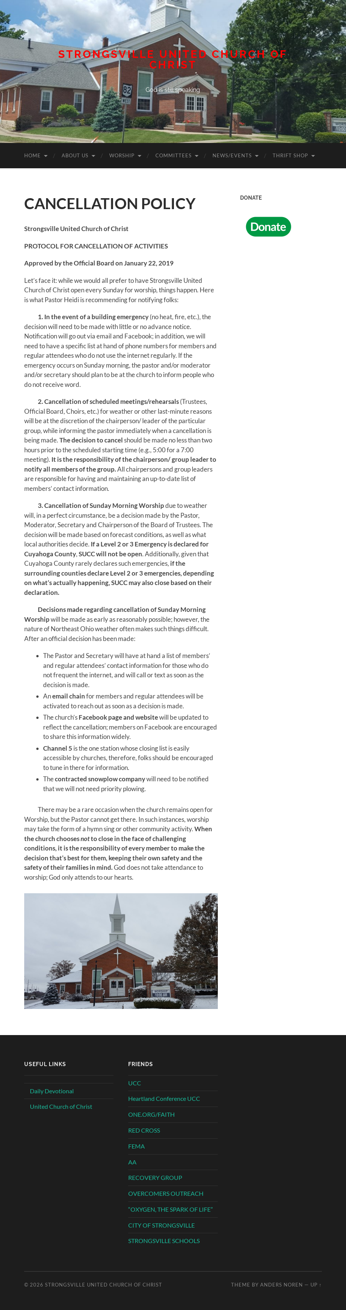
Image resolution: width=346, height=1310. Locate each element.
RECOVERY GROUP (155, 1177)
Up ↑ (316, 1285)
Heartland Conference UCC (164, 1098)
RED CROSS (144, 1130)
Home (32, 155)
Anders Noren (281, 1285)
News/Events (232, 155)
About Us (75, 155)
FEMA (136, 1146)
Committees (173, 155)
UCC (134, 1082)
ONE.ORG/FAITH (151, 1114)
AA (132, 1162)
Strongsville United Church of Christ (172, 59)
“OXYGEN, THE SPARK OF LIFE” (170, 1209)
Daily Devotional (52, 1090)
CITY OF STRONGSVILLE (161, 1225)
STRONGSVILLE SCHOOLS (164, 1240)
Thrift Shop (290, 155)
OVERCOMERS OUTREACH (165, 1193)
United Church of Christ (61, 1106)
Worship (122, 155)
